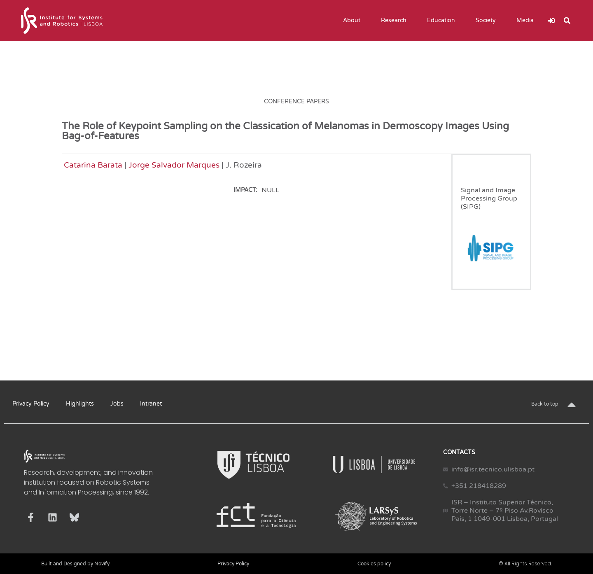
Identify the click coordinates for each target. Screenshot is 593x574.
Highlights (80, 403)
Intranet (151, 403)
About (353, 20)
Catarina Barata (93, 165)
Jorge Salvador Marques (173, 165)
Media (527, 20)
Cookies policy (374, 564)
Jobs (117, 403)
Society (488, 20)
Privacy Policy (30, 403)
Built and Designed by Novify (75, 564)
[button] (567, 20)
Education (443, 20)
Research (396, 20)
